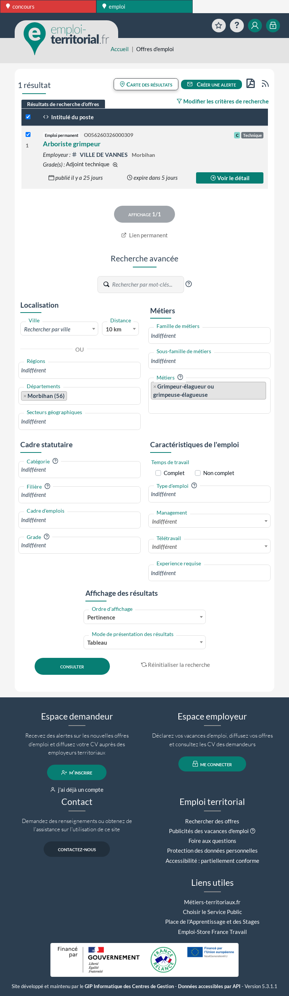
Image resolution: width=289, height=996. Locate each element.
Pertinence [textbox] (101, 617)
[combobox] (59, 328)
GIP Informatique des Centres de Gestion (129, 986)
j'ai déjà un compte (77, 789)
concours (20, 6)
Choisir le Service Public (212, 911)
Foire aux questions (212, 840)
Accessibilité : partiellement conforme (212, 860)
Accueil (120, 49)
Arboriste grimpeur (71, 144)
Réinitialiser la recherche (175, 664)
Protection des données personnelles (212, 850)
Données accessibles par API (209, 986)
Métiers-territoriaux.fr (212, 902)
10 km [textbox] (114, 329)
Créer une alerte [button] (211, 84)
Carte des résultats (146, 84)
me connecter (212, 764)
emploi (113, 6)
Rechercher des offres (212, 821)
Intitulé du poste (68, 117)
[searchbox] (79, 370)
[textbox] (59, 329)
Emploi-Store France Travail (212, 931)
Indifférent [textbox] (164, 521)
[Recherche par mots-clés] (147, 285)
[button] (188, 284)
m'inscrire (77, 772)
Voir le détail (229, 178)
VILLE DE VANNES (100, 154)
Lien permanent (144, 235)
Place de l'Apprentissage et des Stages (212, 921)
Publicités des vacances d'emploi (209, 830)
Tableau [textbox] (97, 642)
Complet (174, 472)
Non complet (218, 472)
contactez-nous (77, 849)
